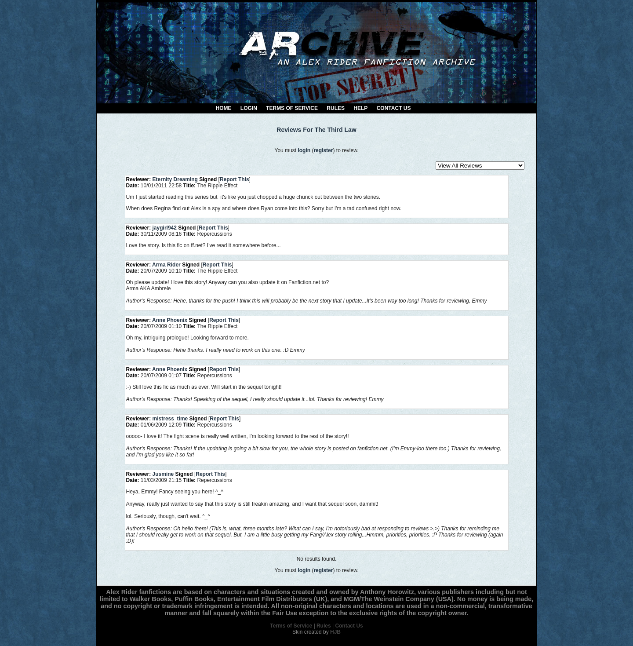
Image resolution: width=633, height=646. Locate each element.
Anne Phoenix (169, 320)
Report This (234, 179)
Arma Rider (166, 265)
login (304, 150)
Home (224, 108)
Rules (336, 108)
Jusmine (163, 474)
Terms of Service (292, 108)
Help (360, 108)
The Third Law (336, 129)
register (323, 150)
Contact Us (394, 108)
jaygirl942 (165, 228)
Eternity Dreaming (175, 179)
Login (248, 108)
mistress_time (170, 419)
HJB (335, 632)
